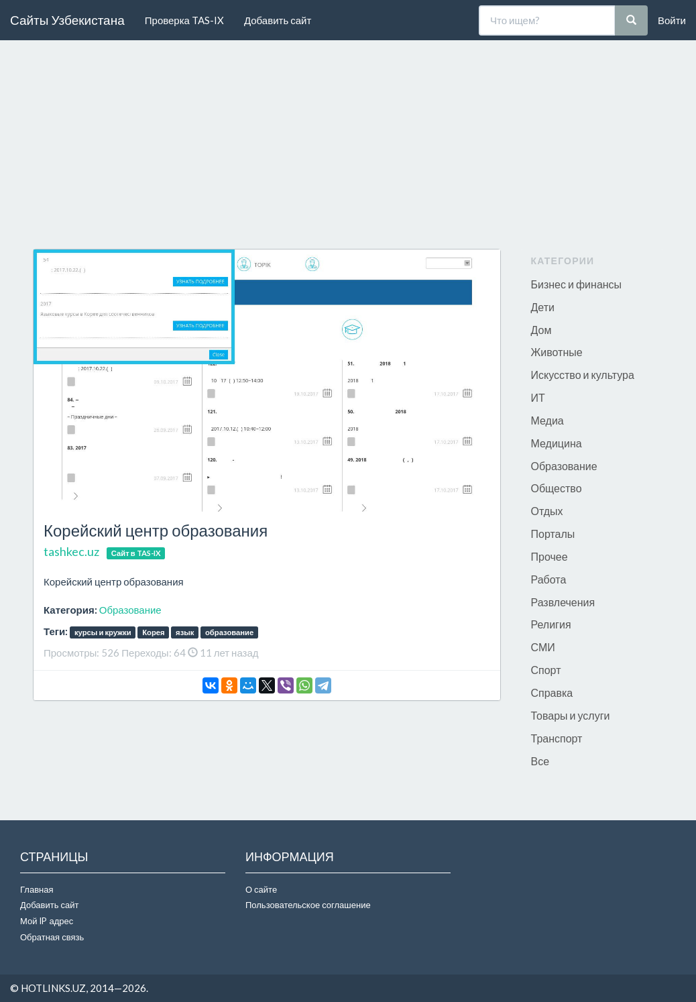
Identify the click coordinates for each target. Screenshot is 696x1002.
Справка (552, 692)
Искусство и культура (582, 374)
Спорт (546, 669)
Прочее (549, 556)
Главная (36, 889)
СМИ (543, 647)
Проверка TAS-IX (184, 20)
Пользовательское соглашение (308, 904)
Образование (130, 610)
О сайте (261, 889)
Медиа (547, 420)
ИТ (538, 397)
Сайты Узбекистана (67, 19)
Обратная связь (52, 937)
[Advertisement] (348, 148)
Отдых (547, 510)
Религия (551, 624)
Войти (672, 20)
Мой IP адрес (46, 920)
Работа (549, 579)
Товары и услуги (570, 715)
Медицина (556, 443)
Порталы (553, 533)
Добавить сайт (277, 20)
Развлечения (563, 602)
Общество (556, 488)
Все (540, 761)
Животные (557, 351)
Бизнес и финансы (576, 284)
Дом (541, 329)
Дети (543, 306)
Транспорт (557, 738)
